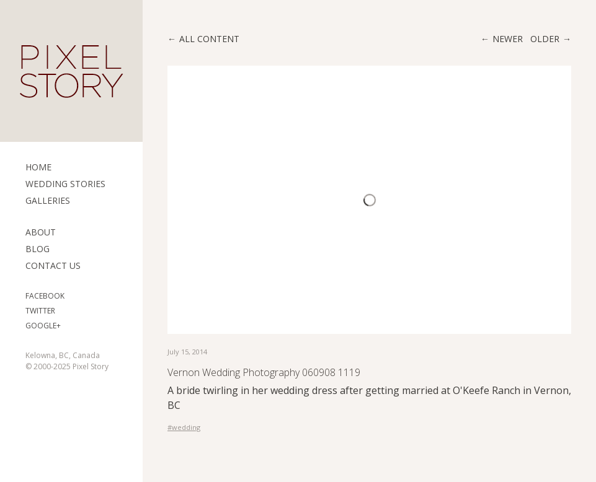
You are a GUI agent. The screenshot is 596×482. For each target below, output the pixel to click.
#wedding (183, 427)
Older (544, 39)
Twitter (40, 310)
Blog (37, 249)
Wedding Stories (65, 184)
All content (209, 39)
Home (38, 167)
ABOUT (40, 232)
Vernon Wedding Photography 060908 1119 (263, 372)
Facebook (44, 296)
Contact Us (53, 265)
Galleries (47, 200)
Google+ (43, 325)
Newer (507, 39)
